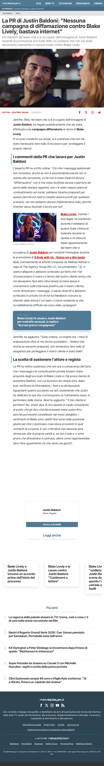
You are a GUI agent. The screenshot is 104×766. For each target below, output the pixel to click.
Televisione (65, 3)
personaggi (83, 3)
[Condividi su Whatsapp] (92, 112)
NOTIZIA (6, 112)
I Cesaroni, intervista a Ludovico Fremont (28, 9)
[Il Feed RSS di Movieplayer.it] (63, 709)
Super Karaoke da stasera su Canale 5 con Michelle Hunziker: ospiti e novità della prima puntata (42, 669)
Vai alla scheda (52, 528)
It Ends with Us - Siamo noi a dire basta (59, 257)
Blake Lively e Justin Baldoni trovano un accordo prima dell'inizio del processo (21, 578)
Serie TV (49, 3)
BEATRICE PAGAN (20, 112)
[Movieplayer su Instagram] (52, 709)
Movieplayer (7, 13)
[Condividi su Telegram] (99, 112)
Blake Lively (69, 214)
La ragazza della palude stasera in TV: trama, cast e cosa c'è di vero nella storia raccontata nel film (46, 623)
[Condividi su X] (86, 112)
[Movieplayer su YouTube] (57, 709)
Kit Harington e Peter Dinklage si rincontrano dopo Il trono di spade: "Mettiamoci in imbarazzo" (48, 653)
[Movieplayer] (52, 703)
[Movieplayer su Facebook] (41, 709)
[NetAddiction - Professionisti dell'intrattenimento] (58, 742)
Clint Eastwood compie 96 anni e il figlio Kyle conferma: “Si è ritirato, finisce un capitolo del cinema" (48, 684)
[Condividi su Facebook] (79, 112)
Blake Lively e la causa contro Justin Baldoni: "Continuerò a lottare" (59, 578)
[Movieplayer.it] (11, 3)
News (18, 13)
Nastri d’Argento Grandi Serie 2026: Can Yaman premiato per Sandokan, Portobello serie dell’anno (47, 638)
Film (38, 3)
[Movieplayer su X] (46, 709)
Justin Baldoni (38, 252)
